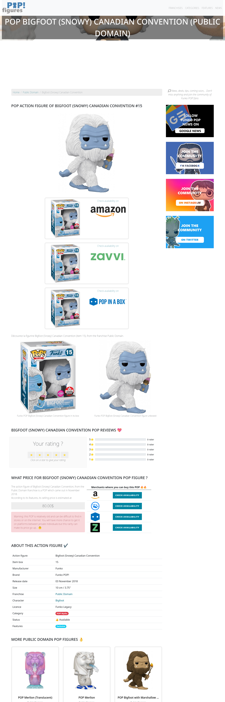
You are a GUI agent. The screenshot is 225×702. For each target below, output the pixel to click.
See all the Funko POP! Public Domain (86, 666)
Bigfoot (59, 535)
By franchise (110, 691)
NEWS (218, 8)
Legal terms (135, 697)
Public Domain (63, 529)
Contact (122, 697)
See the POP (35, 651)
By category (141, 691)
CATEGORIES (192, 8)
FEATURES (207, 8)
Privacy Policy (151, 697)
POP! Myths (62, 548)
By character (126, 691)
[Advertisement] (112, 65)
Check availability (127, 430)
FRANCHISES (175, 8)
